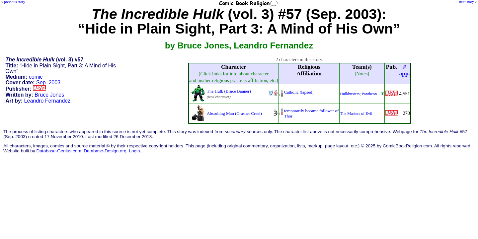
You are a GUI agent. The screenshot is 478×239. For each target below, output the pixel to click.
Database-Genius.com (58, 150)
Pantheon (369, 94)
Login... (136, 150)
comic (36, 77)
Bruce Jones (49, 95)
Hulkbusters (349, 94)
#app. (404, 70)
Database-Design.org (105, 150)
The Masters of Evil (356, 113)
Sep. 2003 (48, 82)
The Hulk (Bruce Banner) (229, 91)
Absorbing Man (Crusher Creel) (234, 113)
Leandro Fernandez (47, 101)
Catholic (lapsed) (299, 92)
